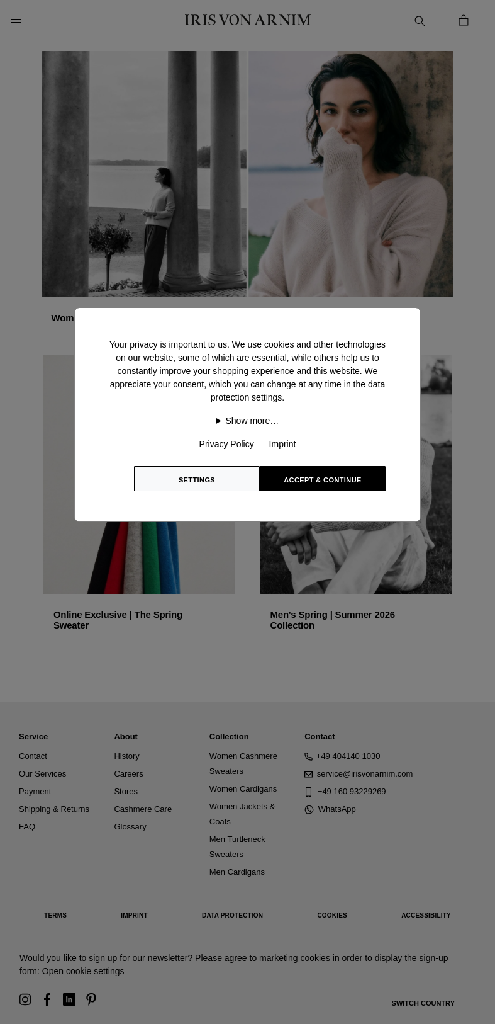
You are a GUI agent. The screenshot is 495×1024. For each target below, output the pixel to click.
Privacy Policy (226, 444)
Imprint (282, 444)
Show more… (252, 421)
